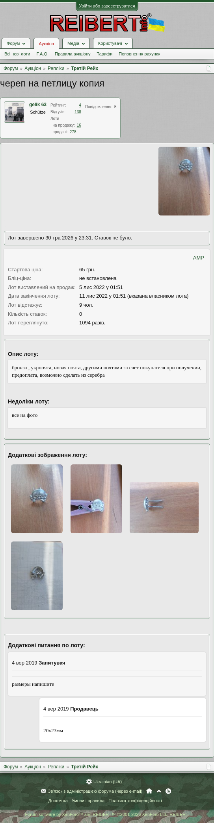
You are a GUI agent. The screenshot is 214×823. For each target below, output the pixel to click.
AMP (198, 258)
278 (73, 132)
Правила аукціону (72, 54)
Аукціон (46, 43)
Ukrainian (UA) (107, 781)
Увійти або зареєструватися (107, 6)
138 (77, 112)
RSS (168, 791)
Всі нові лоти (17, 54)
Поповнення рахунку (139, 54)
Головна (149, 791)
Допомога (57, 800)
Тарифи (105, 54)
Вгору (159, 791)
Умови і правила (88, 800)
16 (79, 125)
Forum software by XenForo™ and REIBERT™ (107, 814)
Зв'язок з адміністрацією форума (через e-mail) (95, 791)
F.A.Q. (42, 54)
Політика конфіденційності (135, 800)
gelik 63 (38, 104)
